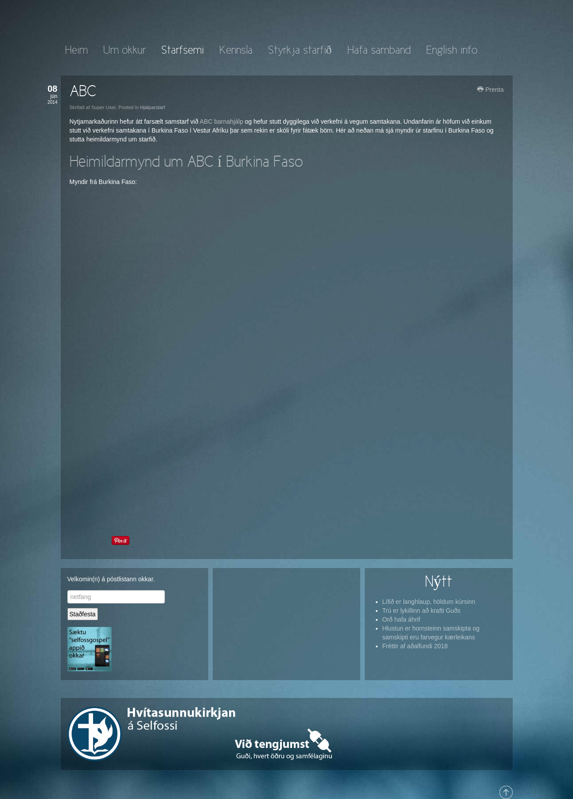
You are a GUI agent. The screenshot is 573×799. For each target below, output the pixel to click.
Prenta (490, 89)
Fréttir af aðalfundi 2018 (415, 646)
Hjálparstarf (152, 107)
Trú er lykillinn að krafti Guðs (421, 610)
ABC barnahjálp (221, 121)
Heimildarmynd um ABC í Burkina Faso (186, 163)
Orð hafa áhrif (401, 619)
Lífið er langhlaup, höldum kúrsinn (429, 601)
